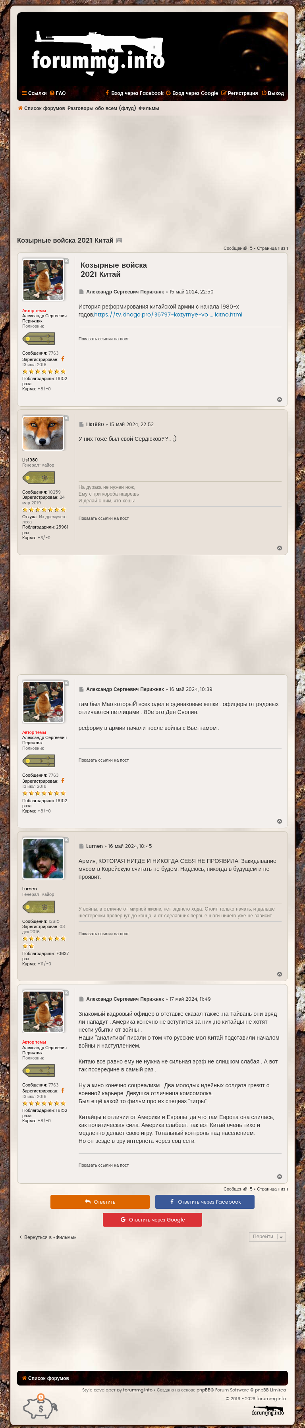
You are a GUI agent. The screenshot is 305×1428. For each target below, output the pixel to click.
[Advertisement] (161, 175)
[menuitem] (57, 93)
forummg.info (137, 1390)
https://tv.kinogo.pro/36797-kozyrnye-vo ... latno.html (168, 315)
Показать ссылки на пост (104, 339)
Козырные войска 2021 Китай (65, 240)
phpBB (203, 1390)
